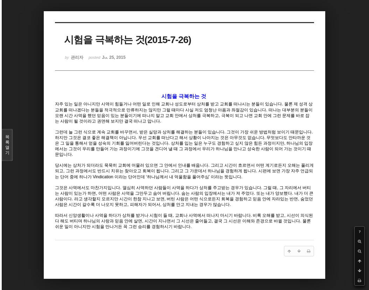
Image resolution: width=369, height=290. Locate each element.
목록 (7, 145)
